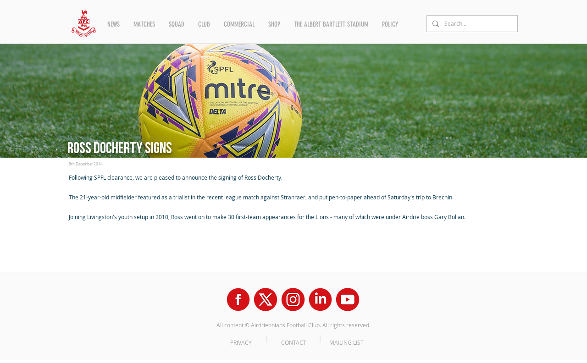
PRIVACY (241, 342)
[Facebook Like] (86, 237)
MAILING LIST (346, 342)
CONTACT (293, 342)
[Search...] (471, 24)
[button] (113, 24)
